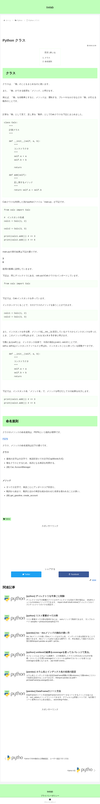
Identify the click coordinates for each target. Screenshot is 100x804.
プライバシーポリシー (50, 796)
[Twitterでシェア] (26, 574)
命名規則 (48, 61)
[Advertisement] (50, 29)
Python (6, 519)
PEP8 (5, 439)
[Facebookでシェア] (74, 574)
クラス (47, 58)
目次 (47, 52)
